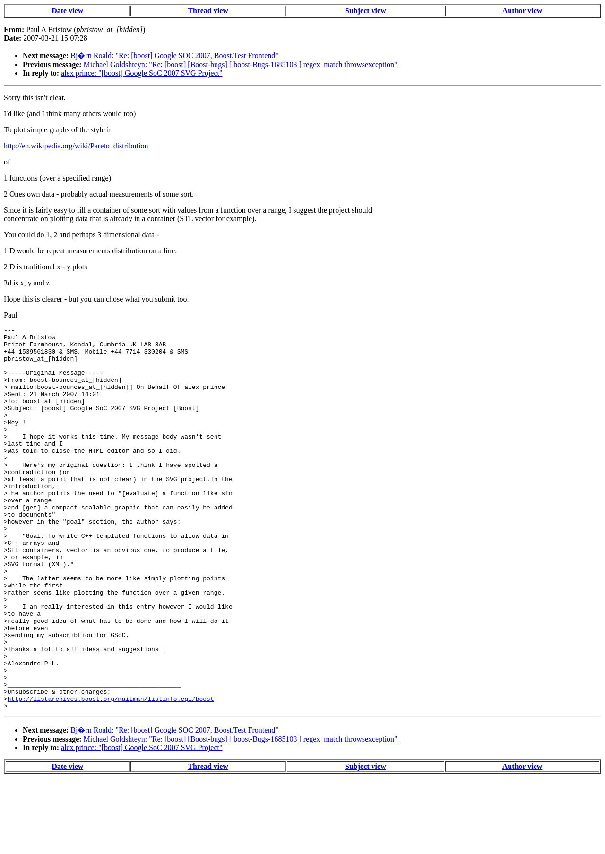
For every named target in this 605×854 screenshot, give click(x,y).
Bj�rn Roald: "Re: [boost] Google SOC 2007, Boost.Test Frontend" (174, 56)
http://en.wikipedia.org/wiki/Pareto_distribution (76, 146)
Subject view (365, 11)
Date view (67, 11)
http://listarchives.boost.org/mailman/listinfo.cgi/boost (111, 773)
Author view (522, 11)
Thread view (208, 11)
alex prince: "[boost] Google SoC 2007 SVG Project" (141, 73)
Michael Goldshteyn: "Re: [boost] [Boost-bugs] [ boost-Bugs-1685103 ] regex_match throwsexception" (241, 64)
